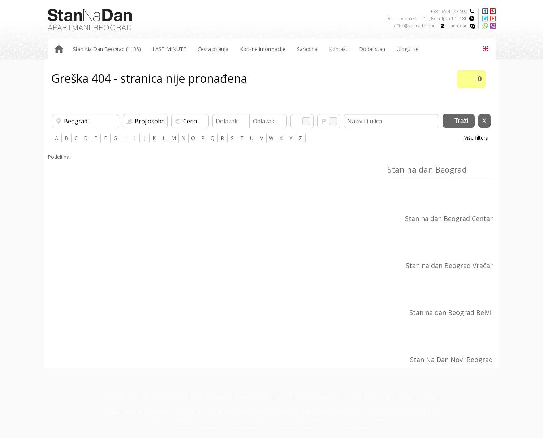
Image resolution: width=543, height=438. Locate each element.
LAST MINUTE (169, 49)
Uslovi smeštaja (253, 397)
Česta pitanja (213, 49)
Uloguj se (408, 49)
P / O (283, 397)
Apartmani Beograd (164, 397)
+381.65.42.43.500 (448, 11)
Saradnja (307, 49)
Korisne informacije (262, 49)
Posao (353, 397)
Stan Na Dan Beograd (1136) (107, 49)
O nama (426, 397)
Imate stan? (380, 397)
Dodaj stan (372, 49)
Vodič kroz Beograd (317, 397)
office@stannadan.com (415, 26)
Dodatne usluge (210, 397)
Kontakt (338, 49)
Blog (405, 397)
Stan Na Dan (121, 397)
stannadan (457, 26)
